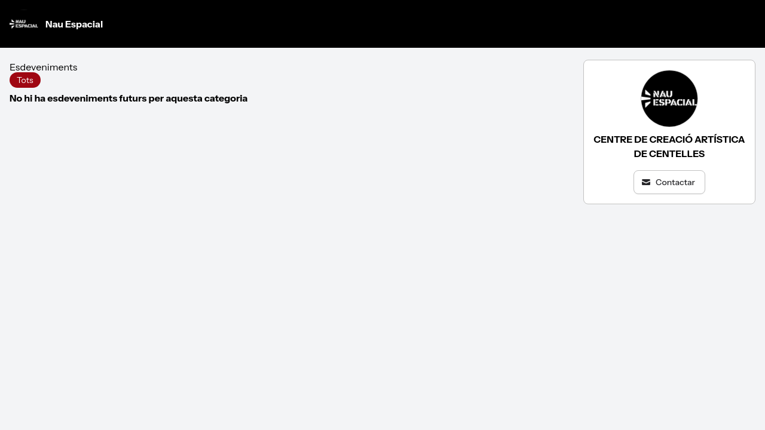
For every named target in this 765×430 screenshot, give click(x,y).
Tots (25, 80)
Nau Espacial (56, 24)
